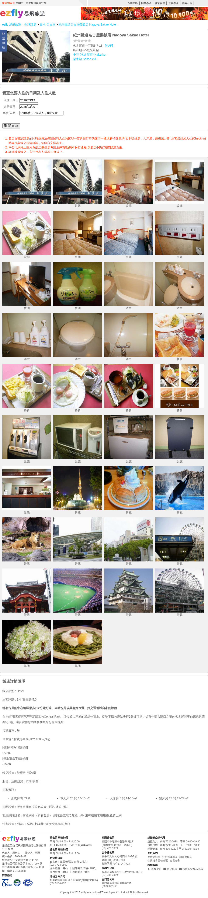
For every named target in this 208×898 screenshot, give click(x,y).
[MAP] (109, 45)
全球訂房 (30, 24)
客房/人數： (10, 113)
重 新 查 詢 (11, 125)
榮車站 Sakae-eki (84, 59)
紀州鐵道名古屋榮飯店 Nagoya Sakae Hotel (87, 24)
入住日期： (11, 100)
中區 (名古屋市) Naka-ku (89, 54)
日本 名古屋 (48, 24)
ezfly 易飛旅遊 (11, 24)
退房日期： (11, 106)
